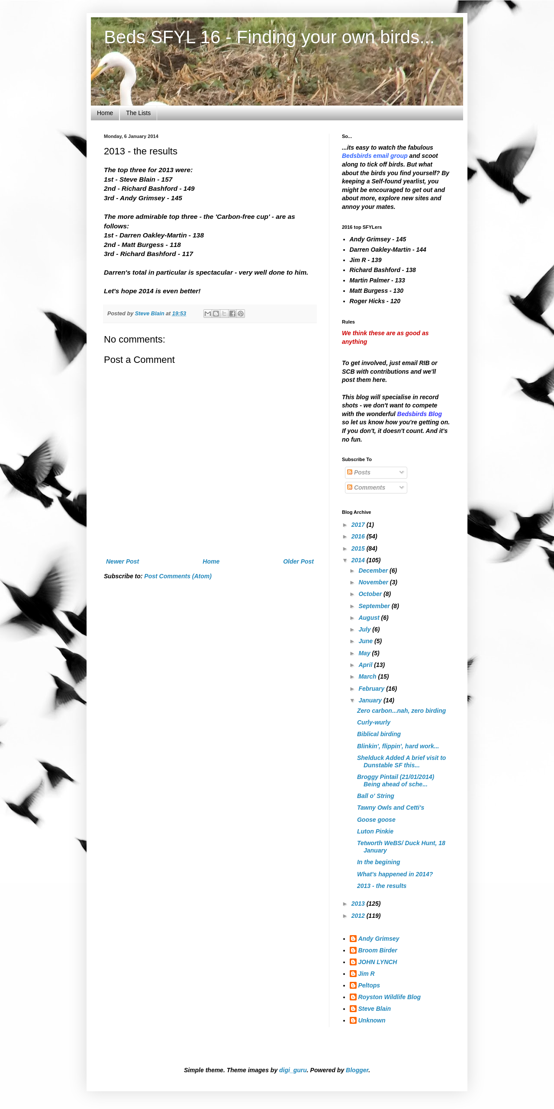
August (369, 617)
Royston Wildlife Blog (389, 997)
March (368, 676)
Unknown (372, 1020)
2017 (359, 524)
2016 (359, 536)
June (366, 641)
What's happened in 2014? (395, 874)
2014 (359, 560)
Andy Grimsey (378, 938)
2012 (359, 915)
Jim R (366, 973)
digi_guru (293, 1070)
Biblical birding (379, 734)
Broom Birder (377, 950)
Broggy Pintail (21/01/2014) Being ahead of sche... (395, 780)
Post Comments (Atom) (178, 576)
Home (105, 112)
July (365, 629)
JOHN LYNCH (377, 961)
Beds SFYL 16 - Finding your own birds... (269, 37)
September (374, 606)
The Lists (138, 112)
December (374, 570)
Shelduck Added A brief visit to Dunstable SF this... (401, 761)
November (374, 582)
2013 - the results (381, 885)
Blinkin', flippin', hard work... (398, 746)
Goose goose (376, 819)
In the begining (378, 862)
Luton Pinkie (375, 831)
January (370, 700)
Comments (366, 487)
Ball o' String (375, 795)
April (366, 664)
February (372, 688)
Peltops (369, 985)
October (370, 593)
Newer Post (122, 561)
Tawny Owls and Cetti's (390, 807)
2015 (359, 548)
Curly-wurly (373, 722)
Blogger (357, 1070)
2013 (359, 903)
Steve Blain (374, 1008)
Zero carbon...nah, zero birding (401, 710)
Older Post (298, 561)
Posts (358, 472)
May (365, 653)
